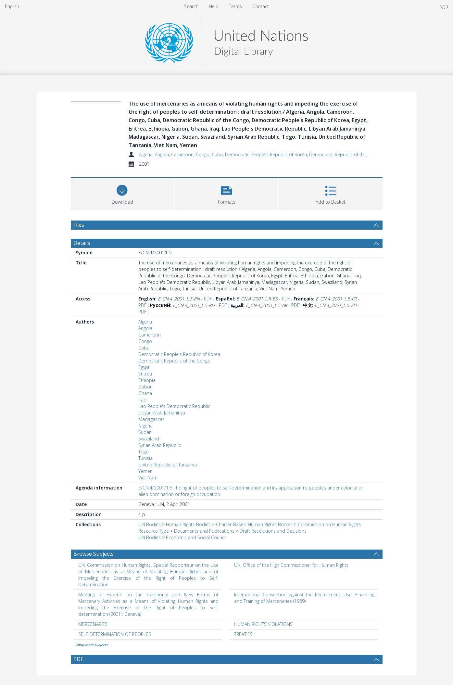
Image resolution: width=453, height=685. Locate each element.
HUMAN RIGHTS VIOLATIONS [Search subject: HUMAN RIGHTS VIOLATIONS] (263, 624)
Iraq (142, 400)
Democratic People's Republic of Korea (266, 154)
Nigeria (145, 426)
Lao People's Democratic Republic (174, 406)
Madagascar (151, 419)
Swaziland (148, 439)
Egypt (144, 367)
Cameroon (182, 154)
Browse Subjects (93, 553)
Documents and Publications (204, 531)
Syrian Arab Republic (159, 445)
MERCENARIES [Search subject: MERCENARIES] (92, 624)
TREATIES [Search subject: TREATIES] (243, 634)
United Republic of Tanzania (167, 465)
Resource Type (153, 531)
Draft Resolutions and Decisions (273, 531)
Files (78, 224)
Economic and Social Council (196, 537)
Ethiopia (147, 380)
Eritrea (145, 374)
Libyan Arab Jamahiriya (161, 413)
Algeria (146, 154)
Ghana (145, 393)
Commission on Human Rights (329, 524)
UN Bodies (149, 524)
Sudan (145, 432)
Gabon (145, 387)
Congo (202, 154)
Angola (162, 154)
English (12, 6)
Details (81, 243)
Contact (260, 6)
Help (214, 6)
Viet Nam (147, 478)
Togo (143, 452)
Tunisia (145, 458)
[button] (226, 193)
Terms (235, 6)
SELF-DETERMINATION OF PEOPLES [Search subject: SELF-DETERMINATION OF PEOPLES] (114, 634)
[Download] (122, 193)
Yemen (145, 471)
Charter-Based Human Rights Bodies (254, 524)
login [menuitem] (443, 6)
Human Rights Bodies (188, 524)
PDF (208, 299)
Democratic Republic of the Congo (345, 154)
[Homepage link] (226, 41)
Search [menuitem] (191, 6)
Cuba (217, 154)
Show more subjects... (93, 644)
